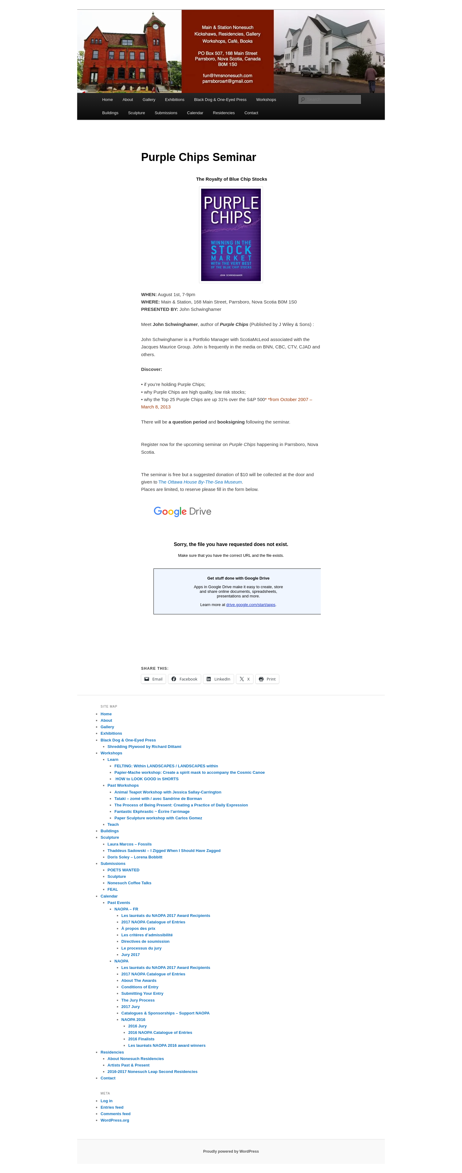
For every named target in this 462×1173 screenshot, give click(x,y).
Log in (107, 1101)
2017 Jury (130, 1006)
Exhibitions (175, 99)
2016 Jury (137, 1026)
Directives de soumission (145, 941)
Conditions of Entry (140, 987)
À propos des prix (138, 928)
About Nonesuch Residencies (136, 1058)
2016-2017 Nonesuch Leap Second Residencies (153, 1071)
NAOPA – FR (126, 909)
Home (107, 99)
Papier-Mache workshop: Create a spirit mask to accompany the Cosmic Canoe (189, 772)
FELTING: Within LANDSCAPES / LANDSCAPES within (166, 766)
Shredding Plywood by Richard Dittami (144, 746)
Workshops (266, 99)
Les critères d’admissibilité (147, 935)
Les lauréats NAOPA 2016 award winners (166, 1045)
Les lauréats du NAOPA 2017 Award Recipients (165, 915)
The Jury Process (138, 1000)
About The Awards (139, 980)
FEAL (113, 889)
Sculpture (136, 112)
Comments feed (116, 1113)
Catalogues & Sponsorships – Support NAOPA (165, 1013)
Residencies (224, 112)
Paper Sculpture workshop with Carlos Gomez (158, 818)
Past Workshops (123, 785)
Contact (251, 112)
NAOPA (121, 961)
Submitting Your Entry (142, 993)
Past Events (119, 902)
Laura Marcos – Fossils (130, 844)
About (127, 99)
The (200, 481)
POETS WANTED (124, 870)
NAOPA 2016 (133, 1019)
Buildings (110, 112)
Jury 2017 (130, 954)
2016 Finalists (141, 1039)
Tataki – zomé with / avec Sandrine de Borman (158, 798)
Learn (113, 759)
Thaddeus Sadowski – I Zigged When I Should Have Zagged (164, 850)
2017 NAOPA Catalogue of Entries (153, 922)
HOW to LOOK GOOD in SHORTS (146, 779)
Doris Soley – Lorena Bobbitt (135, 857)
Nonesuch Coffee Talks (130, 883)
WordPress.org (115, 1120)
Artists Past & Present (129, 1065)
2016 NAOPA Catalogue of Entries (160, 1032)
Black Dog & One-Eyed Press (220, 99)
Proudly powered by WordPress (231, 1151)
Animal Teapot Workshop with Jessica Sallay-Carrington (167, 792)
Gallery (149, 99)
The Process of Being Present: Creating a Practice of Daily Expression (181, 805)
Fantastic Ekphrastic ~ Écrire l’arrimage (152, 811)
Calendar (195, 112)
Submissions (166, 112)
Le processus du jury (141, 948)
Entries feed (112, 1107)
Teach (113, 824)
